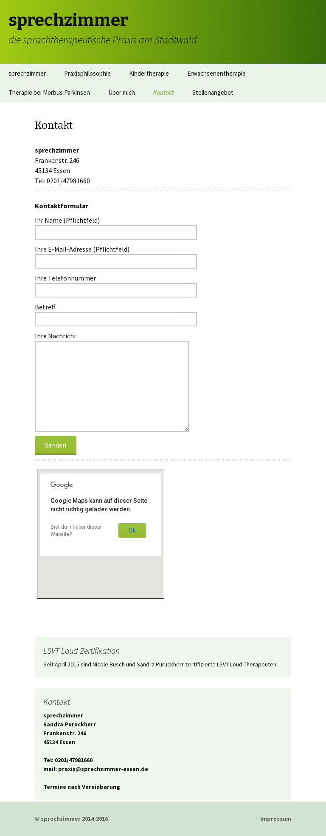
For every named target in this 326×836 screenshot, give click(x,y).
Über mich (121, 92)
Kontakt (163, 92)
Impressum (275, 818)
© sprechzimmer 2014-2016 (71, 818)
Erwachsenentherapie (216, 73)
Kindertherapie (149, 73)
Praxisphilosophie (87, 73)
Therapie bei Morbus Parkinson (49, 92)
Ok (132, 530)
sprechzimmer (27, 73)
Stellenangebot (212, 92)
